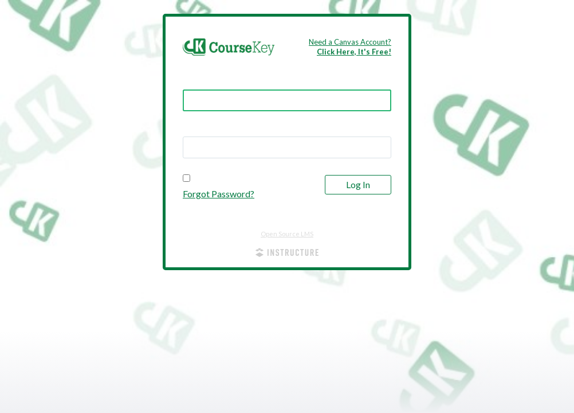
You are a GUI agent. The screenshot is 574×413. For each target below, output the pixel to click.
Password (204, 127)
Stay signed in (217, 178)
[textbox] (287, 147)
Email (194, 79)
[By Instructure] (287, 253)
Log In (358, 184)
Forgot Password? (218, 193)
